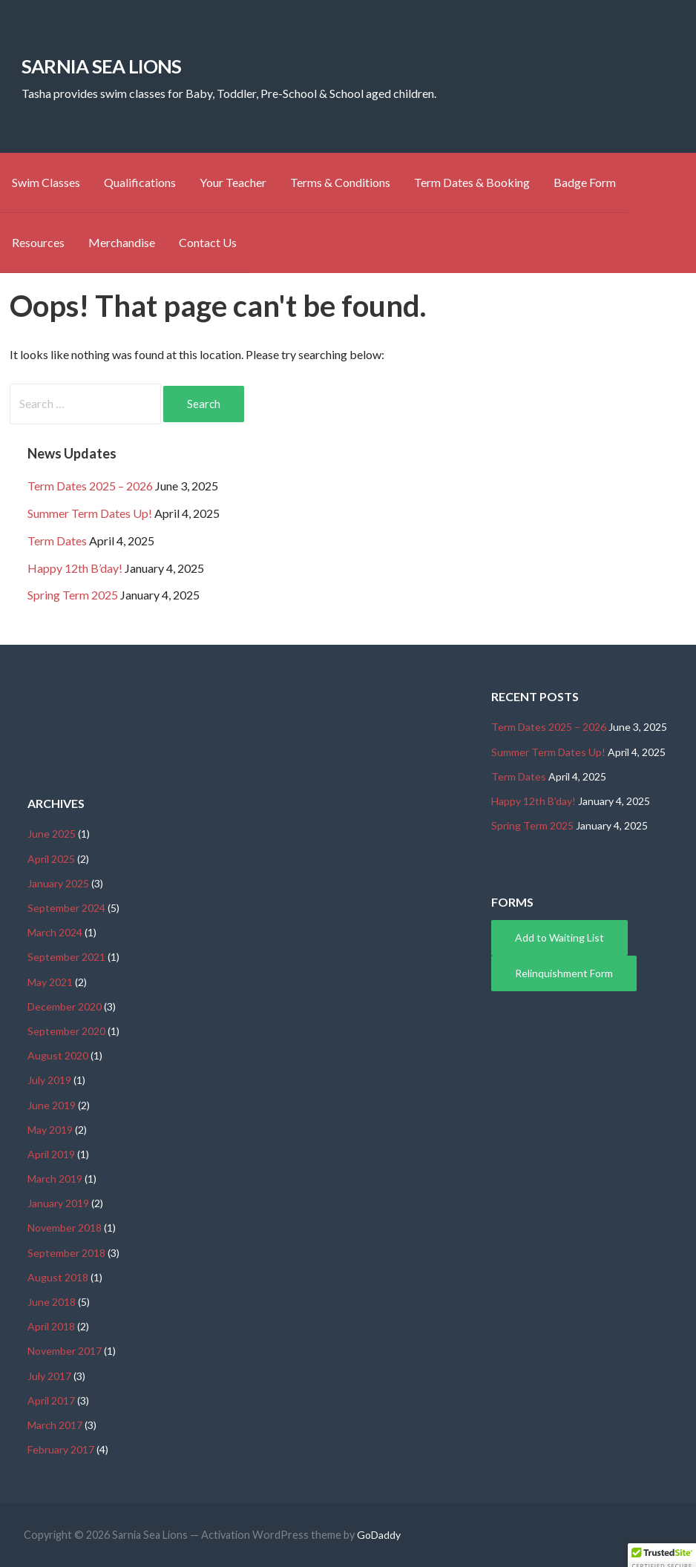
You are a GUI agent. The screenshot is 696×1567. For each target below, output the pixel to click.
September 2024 (66, 907)
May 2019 (50, 1129)
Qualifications (140, 182)
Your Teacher (233, 182)
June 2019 (51, 1105)
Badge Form (585, 182)
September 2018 (66, 1252)
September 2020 (66, 1031)
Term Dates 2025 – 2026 (90, 486)
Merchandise (121, 242)
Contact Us (208, 242)
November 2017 (64, 1350)
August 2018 (57, 1277)
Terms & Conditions (340, 182)
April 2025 (51, 859)
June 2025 (51, 833)
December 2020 (64, 1006)
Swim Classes (46, 182)
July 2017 (49, 1376)
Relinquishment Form (564, 973)
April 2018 (51, 1326)
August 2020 (57, 1055)
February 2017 (60, 1449)
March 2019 (54, 1178)
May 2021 (50, 982)
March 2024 (54, 932)
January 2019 (58, 1203)
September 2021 (66, 956)
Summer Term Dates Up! (89, 513)
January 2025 (58, 883)
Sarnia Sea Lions (102, 66)
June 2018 (51, 1301)
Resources (38, 242)
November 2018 (64, 1227)
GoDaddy (379, 1534)
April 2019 (51, 1154)
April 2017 (51, 1400)
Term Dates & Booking (472, 182)
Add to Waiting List (559, 937)
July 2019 (49, 1080)
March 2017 (54, 1425)
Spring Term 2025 (72, 595)
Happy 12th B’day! (74, 568)
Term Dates (57, 540)
